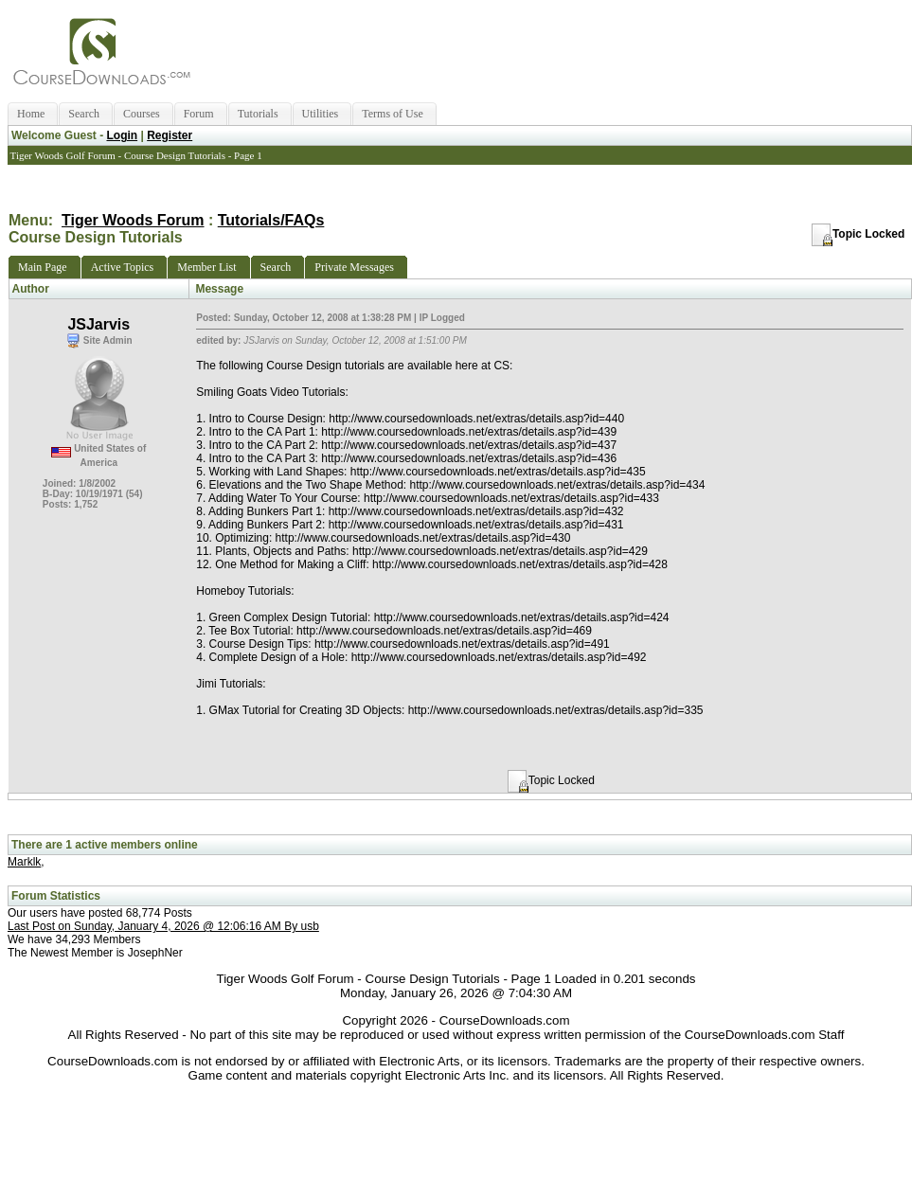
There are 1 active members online (104, 844)
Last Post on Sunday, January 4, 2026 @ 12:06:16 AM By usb (163, 926)
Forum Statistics (55, 896)
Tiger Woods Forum (133, 220)
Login (121, 135)
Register (169, 135)
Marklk (24, 861)
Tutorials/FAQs (271, 220)
